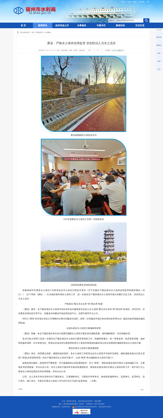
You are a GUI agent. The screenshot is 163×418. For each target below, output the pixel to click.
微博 (159, 61)
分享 (159, 69)
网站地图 (98, 401)
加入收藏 (141, 2)
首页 (33, 32)
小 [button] (101, 50)
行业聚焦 (47, 32)
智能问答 (159, 37)
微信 (159, 53)
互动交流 (139, 25)
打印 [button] (142, 390)
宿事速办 (159, 45)
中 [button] (98, 50)
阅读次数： (82, 50)
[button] (123, 2)
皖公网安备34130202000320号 (84, 407)
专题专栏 (101, 25)
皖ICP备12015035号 (85, 401)
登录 (148, 2)
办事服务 (81, 25)
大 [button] (94, 50)
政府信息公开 (62, 25)
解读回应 (120, 25)
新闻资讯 (42, 25)
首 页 (23, 25)
